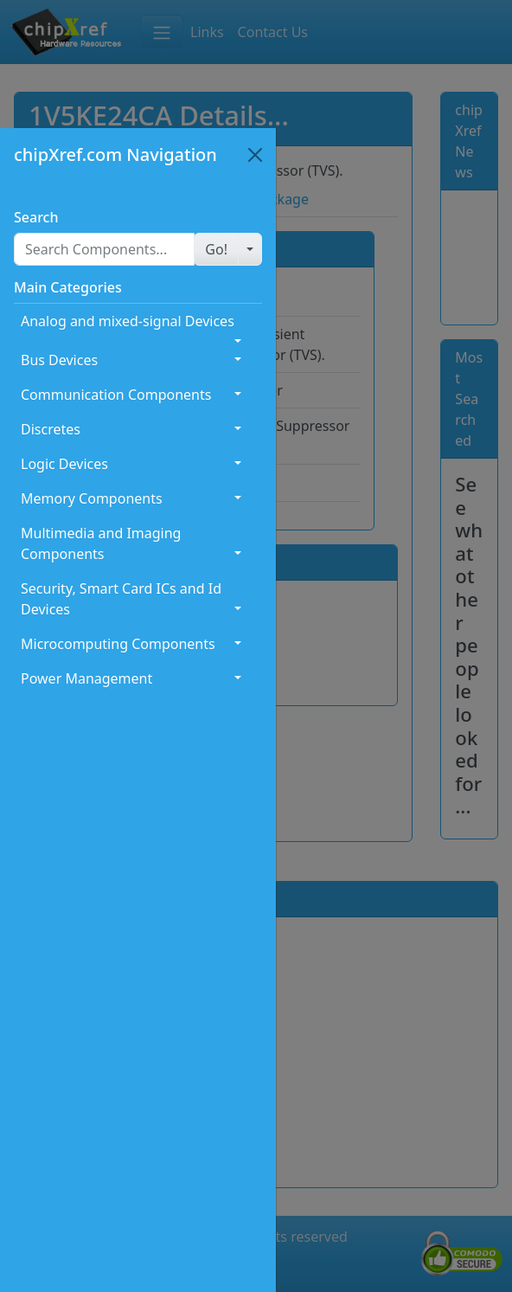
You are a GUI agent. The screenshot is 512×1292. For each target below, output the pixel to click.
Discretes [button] (50, 429)
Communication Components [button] (116, 394)
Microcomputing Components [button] (118, 643)
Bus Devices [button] (59, 360)
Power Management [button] (86, 678)
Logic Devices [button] (64, 463)
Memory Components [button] (92, 498)
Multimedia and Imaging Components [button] (101, 543)
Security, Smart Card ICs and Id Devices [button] (121, 599)
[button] (216, 249)
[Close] (255, 155)
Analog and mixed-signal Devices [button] (127, 321)
